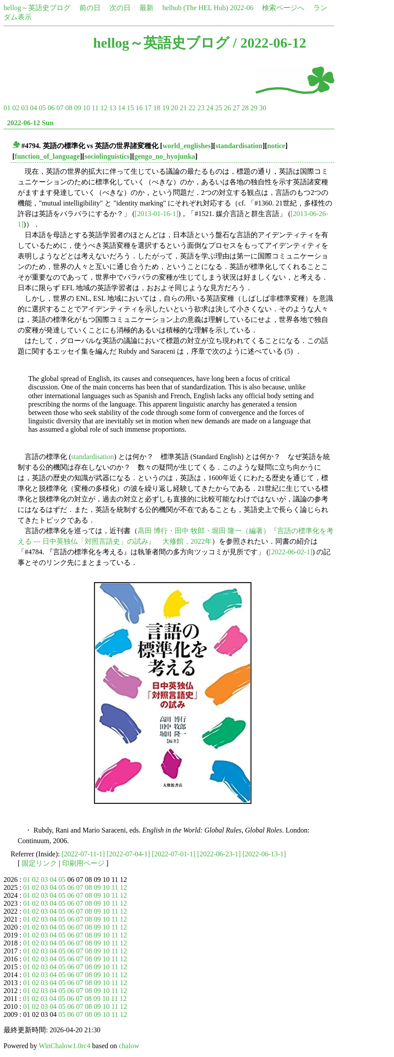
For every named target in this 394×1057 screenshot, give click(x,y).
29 (253, 108)
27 (236, 108)
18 (156, 108)
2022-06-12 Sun (30, 123)
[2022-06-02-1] (290, 552)
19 (165, 108)
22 (191, 108)
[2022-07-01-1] (173, 854)
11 (95, 108)
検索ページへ (283, 7)
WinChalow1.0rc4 (64, 1046)
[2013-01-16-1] (156, 213)
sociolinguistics (107, 156)
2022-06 (241, 7)
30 (262, 108)
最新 (146, 7)
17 (147, 108)
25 (218, 108)
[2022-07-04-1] (128, 854)
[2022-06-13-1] (264, 854)
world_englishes (186, 145)
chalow (129, 1046)
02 (15, 108)
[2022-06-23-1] (219, 854)
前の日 (90, 7)
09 (77, 108)
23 (200, 108)
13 (112, 108)
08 (68, 108)
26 (227, 108)
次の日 (120, 7)
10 (86, 108)
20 (174, 108)
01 (7, 108)
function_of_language (47, 156)
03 (24, 108)
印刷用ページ (83, 863)
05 (42, 108)
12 (103, 108)
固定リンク (39, 863)
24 (209, 108)
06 (51, 108)
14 (121, 108)
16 (139, 108)
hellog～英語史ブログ (37, 7)
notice (276, 145)
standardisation (239, 145)
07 (60, 108)
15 (130, 108)
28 (244, 108)
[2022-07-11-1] (83, 854)
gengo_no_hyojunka (164, 156)
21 (183, 108)
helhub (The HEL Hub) (195, 7)
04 (33, 108)
